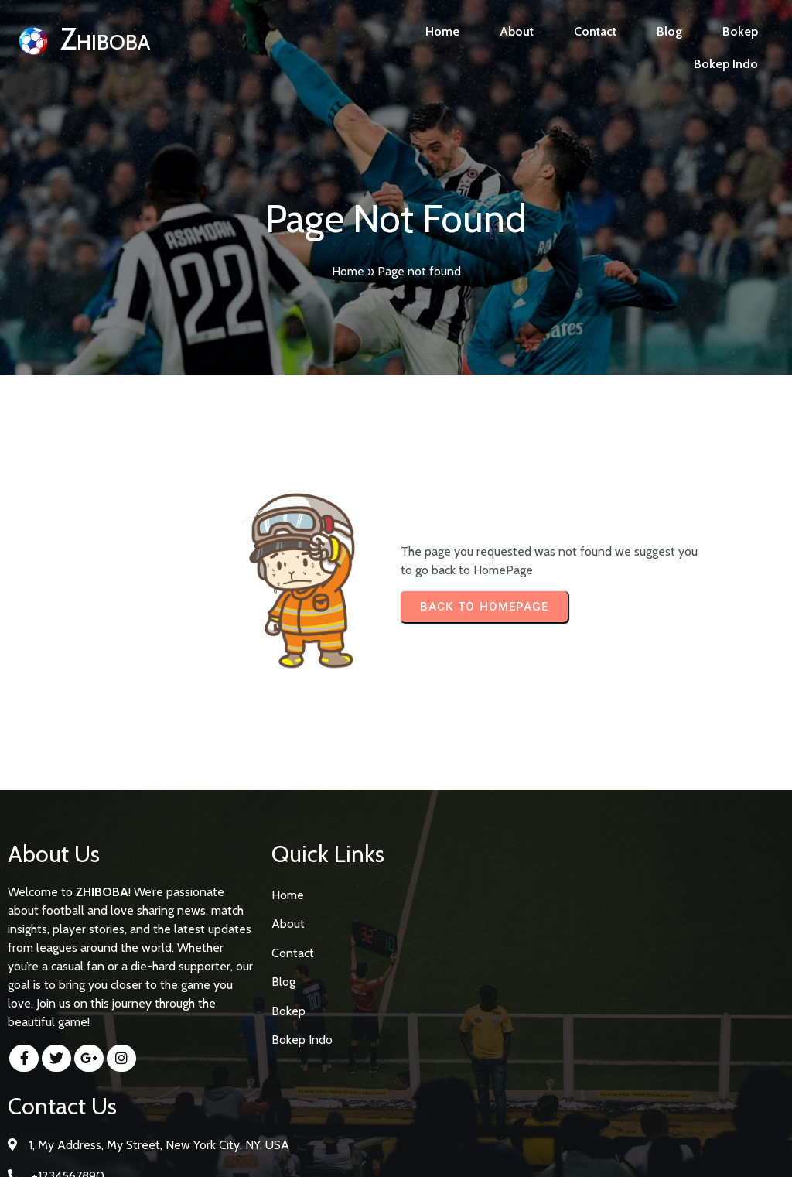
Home (348, 271)
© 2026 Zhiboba (396, 1151)
